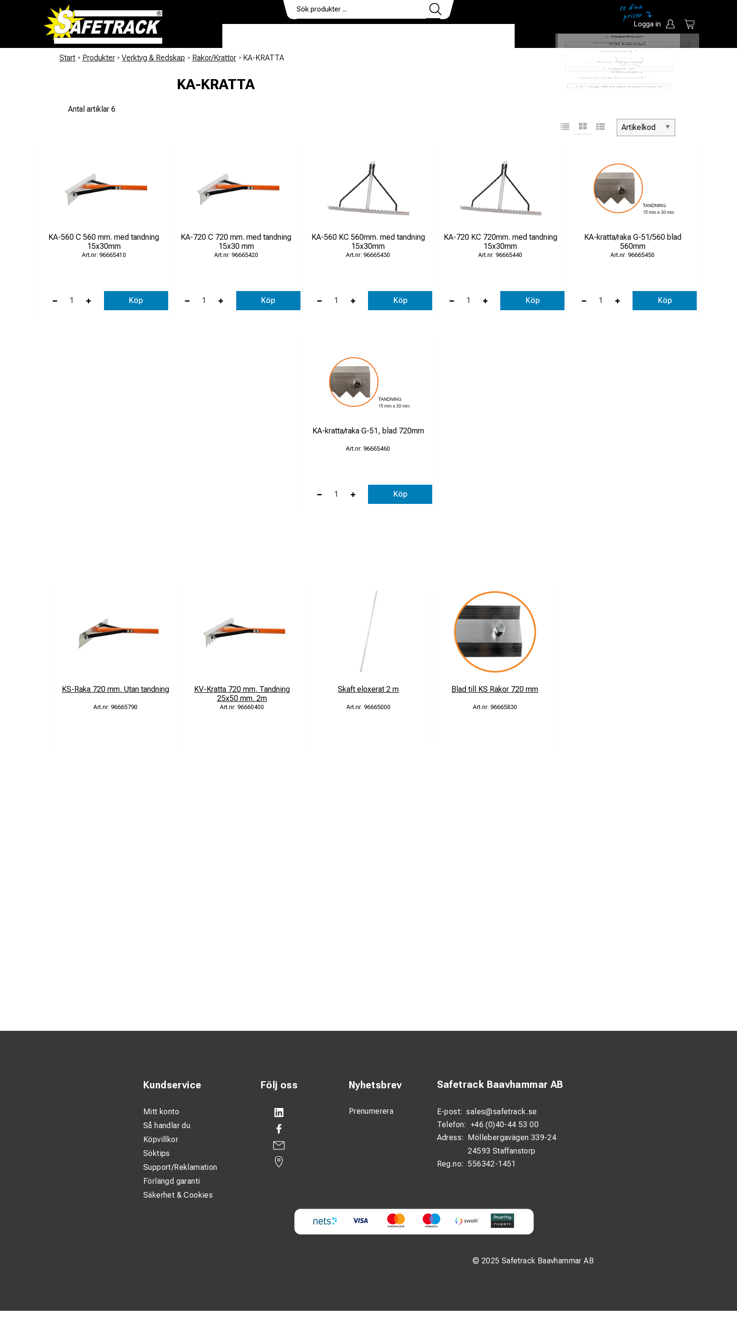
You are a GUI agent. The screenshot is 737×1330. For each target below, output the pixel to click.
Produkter (252, 36)
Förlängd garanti (171, 1181)
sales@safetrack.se (501, 1111)
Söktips (156, 1153)
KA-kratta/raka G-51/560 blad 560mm (632, 242)
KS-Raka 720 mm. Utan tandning (115, 689)
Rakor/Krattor (214, 57)
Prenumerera (371, 1111)
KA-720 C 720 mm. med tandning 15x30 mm (236, 242)
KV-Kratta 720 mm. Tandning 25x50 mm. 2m (242, 694)
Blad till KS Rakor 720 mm (494, 689)
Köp (136, 300)
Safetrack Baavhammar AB (500, 1084)
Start (67, 57)
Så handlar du (166, 1125)
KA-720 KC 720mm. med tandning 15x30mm (500, 242)
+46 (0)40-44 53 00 (505, 1124)
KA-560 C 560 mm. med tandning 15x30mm (103, 242)
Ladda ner (486, 36)
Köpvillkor (160, 1139)
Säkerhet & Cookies (178, 1195)
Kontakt (433, 36)
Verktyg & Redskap (153, 57)
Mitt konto (161, 1111)
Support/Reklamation (180, 1167)
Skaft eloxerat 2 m (368, 689)
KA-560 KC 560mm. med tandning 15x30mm (368, 242)
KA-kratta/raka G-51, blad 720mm (368, 430)
